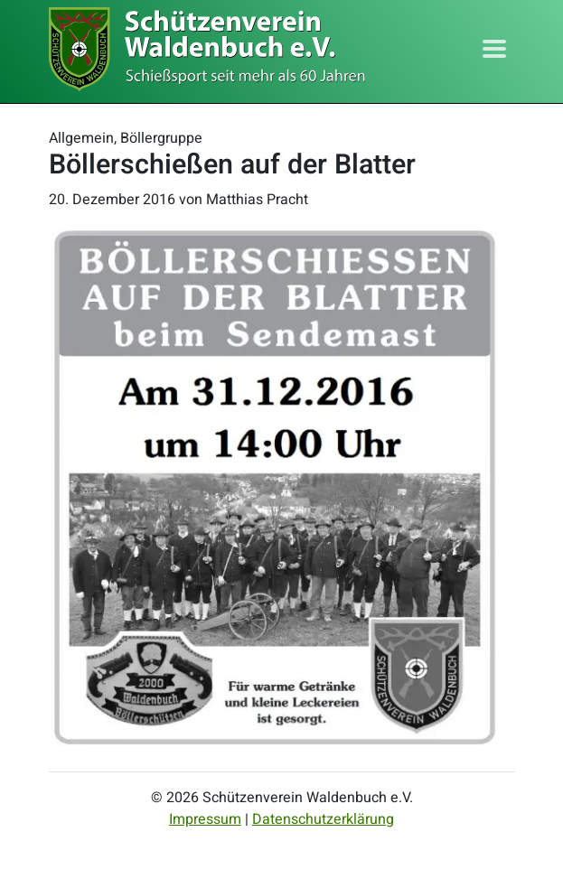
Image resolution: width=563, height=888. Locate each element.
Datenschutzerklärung (323, 819)
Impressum (205, 819)
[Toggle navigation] (494, 48)
